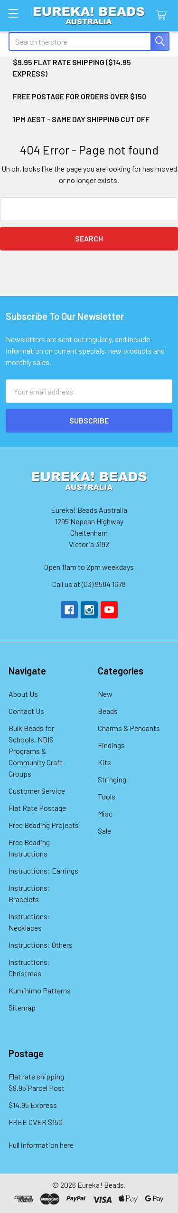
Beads (108, 710)
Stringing (112, 779)
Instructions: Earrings (43, 870)
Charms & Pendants (129, 727)
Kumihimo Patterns (40, 990)
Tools (106, 796)
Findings (111, 745)
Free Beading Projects (44, 824)
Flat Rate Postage (37, 807)
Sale (104, 830)
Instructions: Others (41, 944)
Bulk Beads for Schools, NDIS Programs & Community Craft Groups (36, 750)
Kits (104, 762)
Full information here (41, 1144)
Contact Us (26, 710)
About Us (23, 693)
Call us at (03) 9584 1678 (89, 583)
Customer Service (37, 790)
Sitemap (22, 1007)
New (105, 693)
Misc (105, 813)
